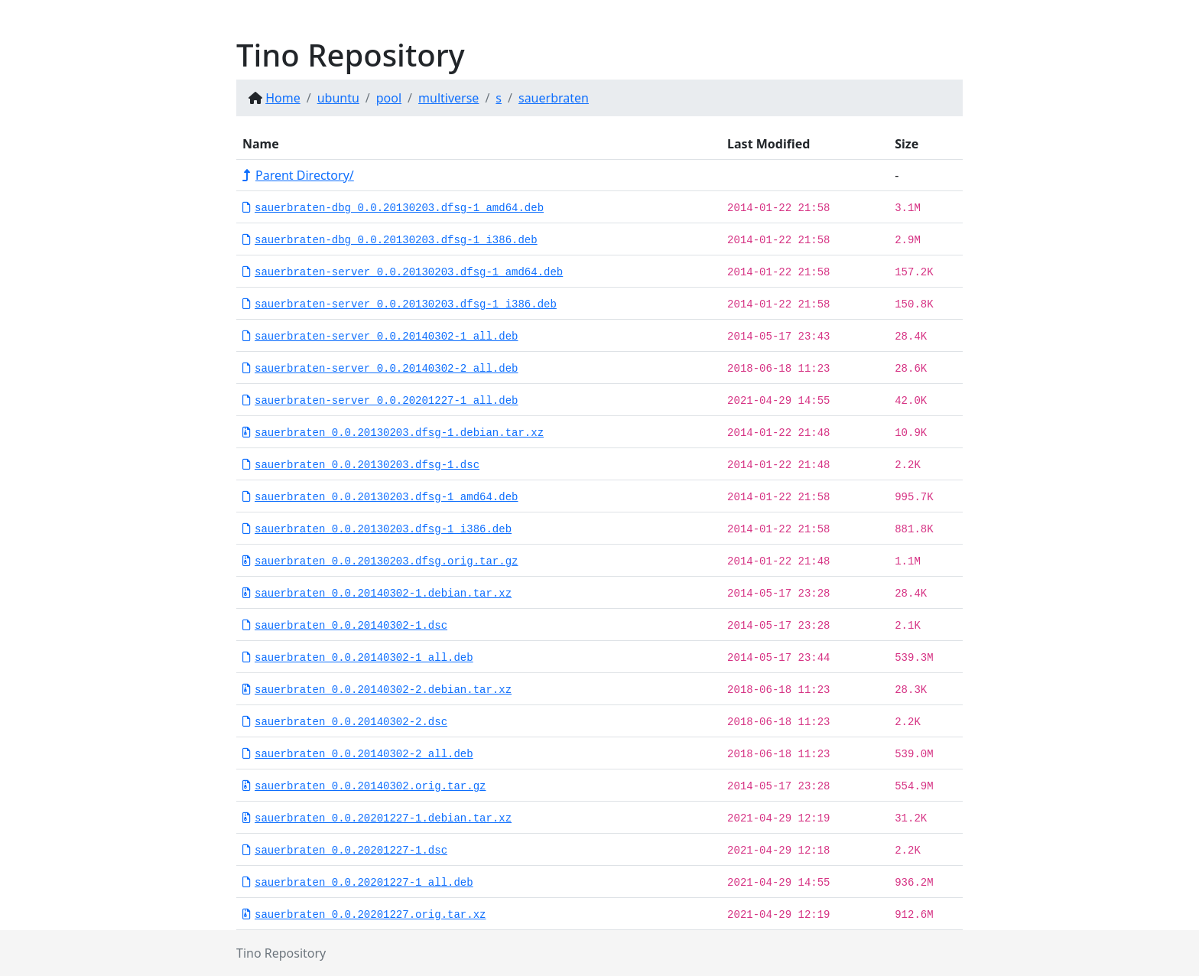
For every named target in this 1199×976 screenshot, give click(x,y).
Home (283, 97)
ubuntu (338, 97)
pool (388, 97)
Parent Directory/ (298, 175)
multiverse (448, 97)
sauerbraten (553, 97)
